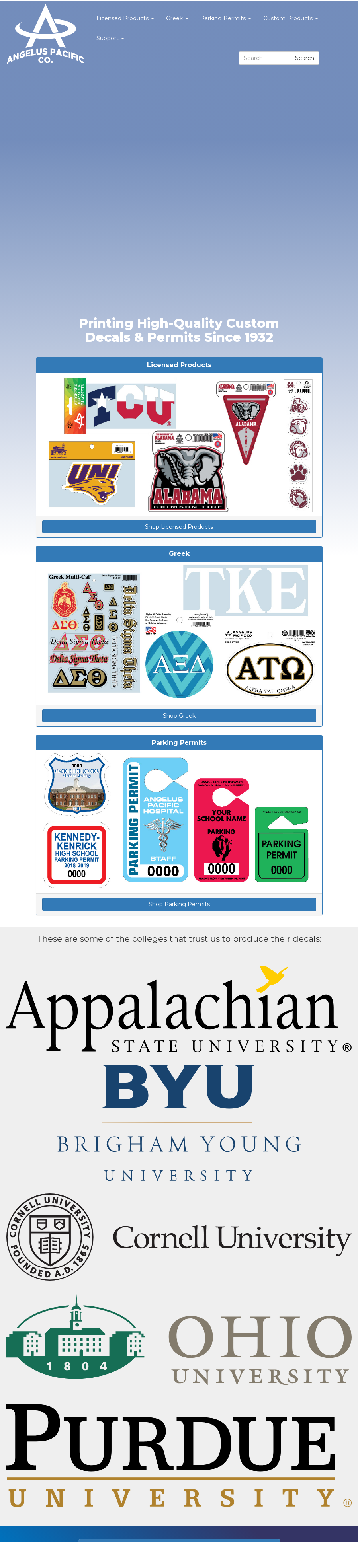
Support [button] (110, 38)
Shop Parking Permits (179, 904)
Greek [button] (177, 18)
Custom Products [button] (290, 18)
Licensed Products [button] (125, 18)
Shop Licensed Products (179, 526)
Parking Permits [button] (225, 18)
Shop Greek (179, 715)
